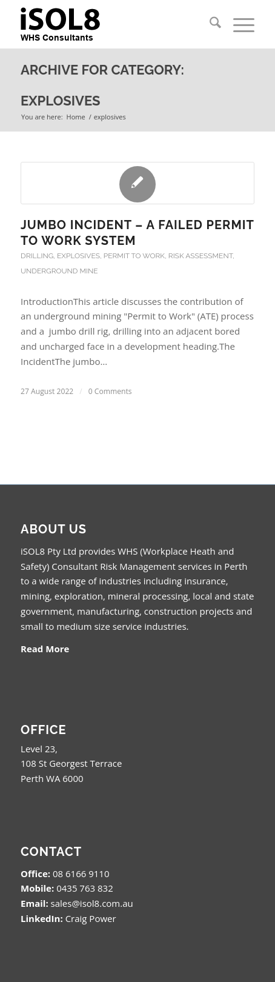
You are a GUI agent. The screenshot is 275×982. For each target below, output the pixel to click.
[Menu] (237, 24)
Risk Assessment (200, 256)
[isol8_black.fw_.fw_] (114, 24)
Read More (45, 649)
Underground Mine (59, 271)
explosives (78, 256)
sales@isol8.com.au (92, 903)
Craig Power (90, 918)
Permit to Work (134, 256)
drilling (37, 256)
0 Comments (110, 391)
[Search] (209, 24)
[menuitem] (209, 24)
